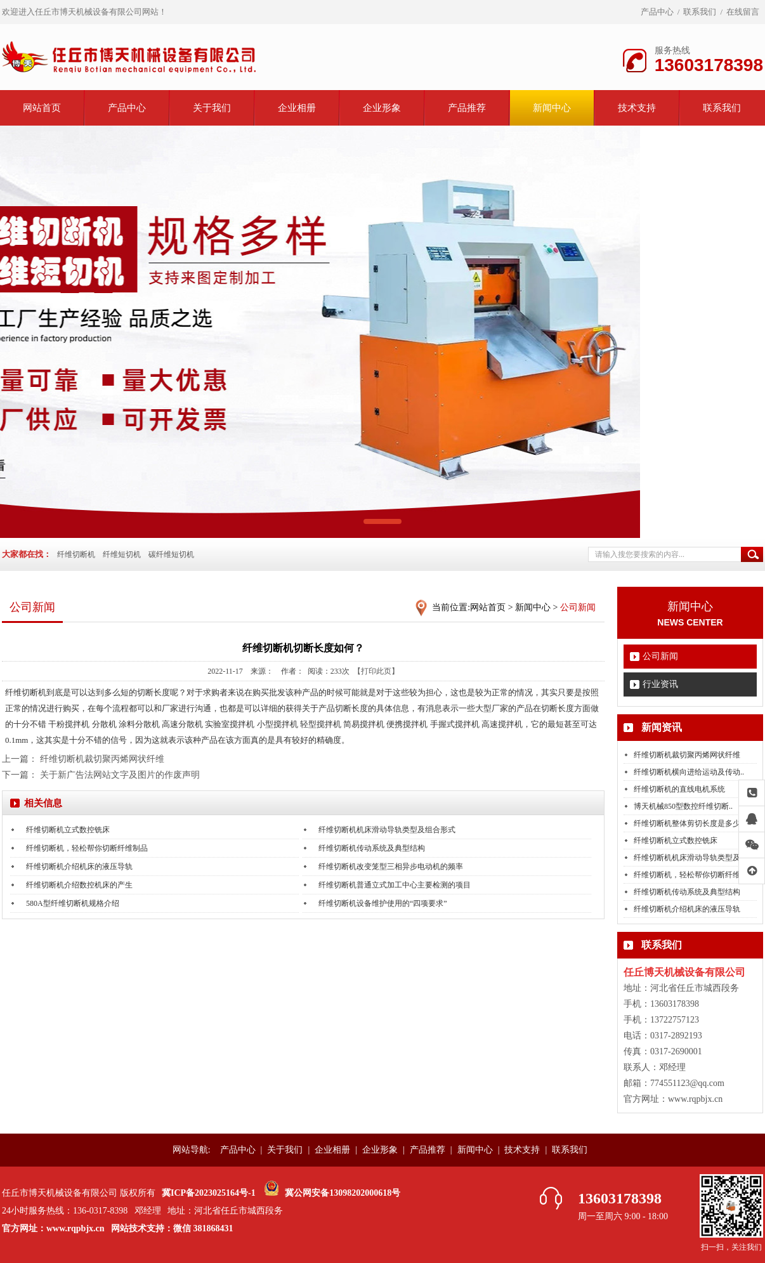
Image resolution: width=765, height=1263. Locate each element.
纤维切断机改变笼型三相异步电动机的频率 (390, 866)
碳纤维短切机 (171, 554)
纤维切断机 (76, 554)
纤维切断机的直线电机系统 (679, 789)
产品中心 (657, 11)
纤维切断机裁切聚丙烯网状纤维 (687, 754)
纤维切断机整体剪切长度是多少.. (689, 823)
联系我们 (699, 11)
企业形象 (382, 108)
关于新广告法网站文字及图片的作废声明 (120, 775)
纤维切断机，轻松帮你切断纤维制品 (87, 848)
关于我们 (212, 108)
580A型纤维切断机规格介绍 (72, 903)
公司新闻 (660, 656)
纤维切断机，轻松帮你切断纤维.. (689, 874)
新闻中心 (552, 108)
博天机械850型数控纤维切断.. (683, 806)
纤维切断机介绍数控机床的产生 (79, 884)
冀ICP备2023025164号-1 (209, 1193)
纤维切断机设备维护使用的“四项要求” (382, 903)
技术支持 (637, 108)
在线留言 (742, 11)
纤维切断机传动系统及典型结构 (687, 891)
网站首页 (42, 108)
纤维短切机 (122, 554)
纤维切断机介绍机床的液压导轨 (687, 909)
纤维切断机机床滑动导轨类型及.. (689, 857)
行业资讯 (660, 684)
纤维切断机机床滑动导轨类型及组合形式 (386, 829)
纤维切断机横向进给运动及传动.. (689, 772)
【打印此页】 (376, 671)
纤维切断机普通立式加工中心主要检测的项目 (394, 884)
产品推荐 (467, 108)
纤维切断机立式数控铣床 (675, 840)
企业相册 (297, 108)
